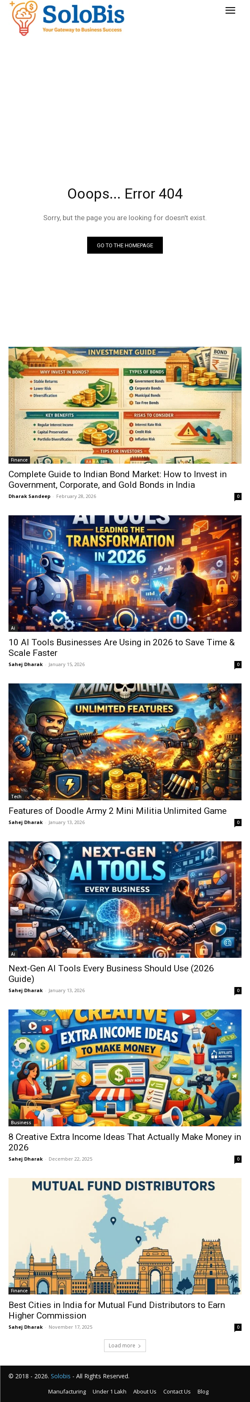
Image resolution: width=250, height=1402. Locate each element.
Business (21, 1122)
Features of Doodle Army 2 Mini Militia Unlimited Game (117, 811)
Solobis (61, 1376)
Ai (13, 628)
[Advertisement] (125, 98)
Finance (19, 460)
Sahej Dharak (25, 664)
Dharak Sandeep (29, 496)
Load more (125, 1345)
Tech (16, 796)
